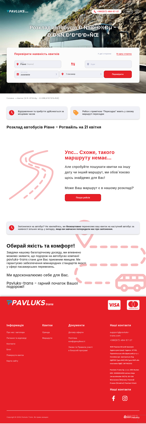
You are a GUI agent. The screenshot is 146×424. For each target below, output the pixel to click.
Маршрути (50, 338)
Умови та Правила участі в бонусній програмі (81, 351)
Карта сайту (14, 361)
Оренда (48, 332)
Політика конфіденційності (80, 340)
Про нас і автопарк (18, 332)
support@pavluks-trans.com (122, 334)
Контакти (12, 344)
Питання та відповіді (19, 338)
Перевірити (118, 74)
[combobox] (39, 64)
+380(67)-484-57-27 (106, 11)
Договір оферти (79, 332)
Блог (9, 350)
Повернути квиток (17, 355)
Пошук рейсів (78, 198)
